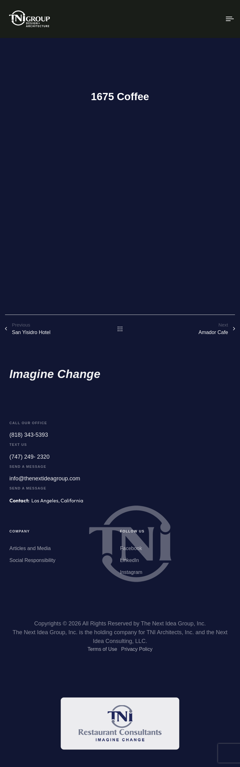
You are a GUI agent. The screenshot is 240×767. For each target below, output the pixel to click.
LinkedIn (129, 564)
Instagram (131, 576)
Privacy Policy (136, 651)
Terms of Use (102, 651)
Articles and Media (30, 552)
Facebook (131, 552)
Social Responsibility (32, 564)
